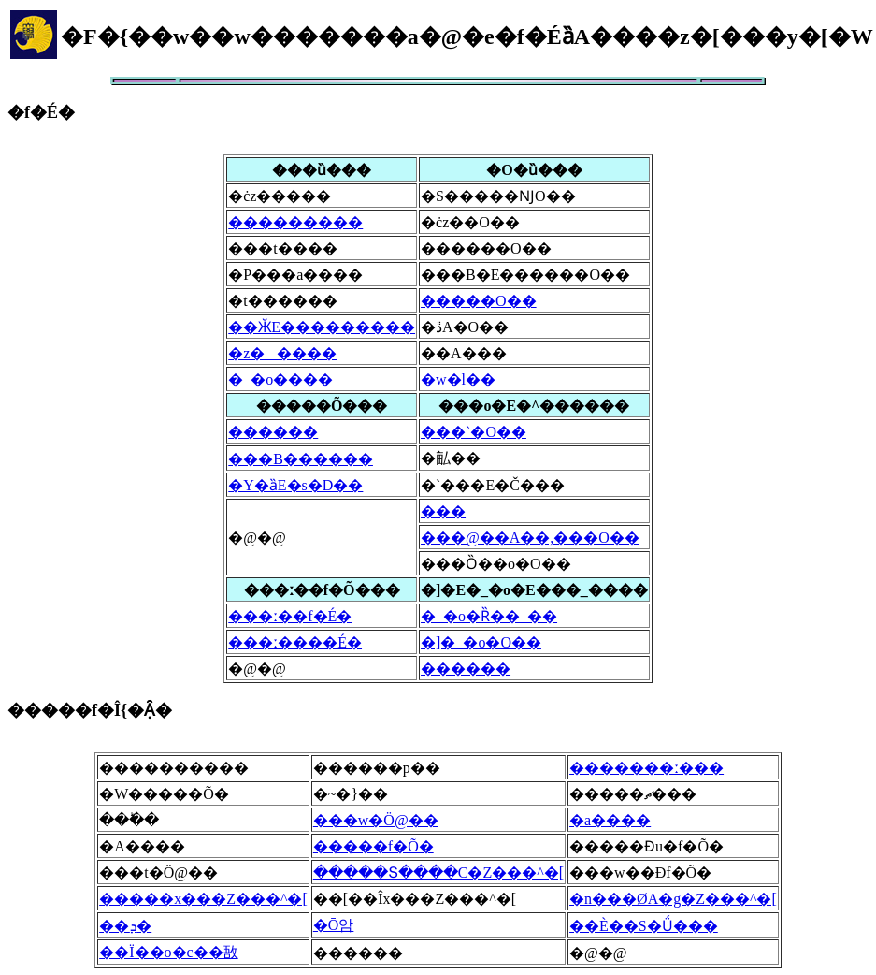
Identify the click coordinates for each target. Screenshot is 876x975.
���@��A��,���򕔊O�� (530, 538)
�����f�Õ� (373, 846)
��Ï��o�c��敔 (168, 952)
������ (273, 432)
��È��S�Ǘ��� (643, 926)
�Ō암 (333, 925)
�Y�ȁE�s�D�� (295, 485)
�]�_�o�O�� (481, 642)
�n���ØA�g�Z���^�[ (673, 899)
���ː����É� (295, 642)
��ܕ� (125, 926)
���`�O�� (473, 432)
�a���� (610, 820)
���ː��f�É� (290, 616)
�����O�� (479, 301)
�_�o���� (280, 379)
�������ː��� (646, 768)
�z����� (282, 353)
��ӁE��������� (321, 327)
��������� (295, 222)
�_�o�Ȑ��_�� (489, 616)
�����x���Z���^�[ (203, 899)
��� (443, 511)
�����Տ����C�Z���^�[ (438, 872)
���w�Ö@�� (375, 820)
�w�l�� (458, 379)
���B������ (300, 459)
